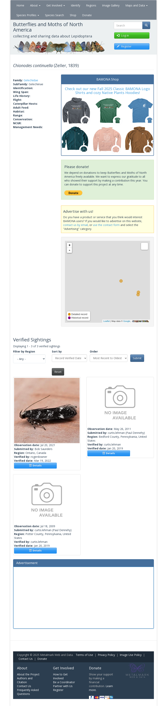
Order (94, 351)
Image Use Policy (131, 655)
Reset (58, 372)
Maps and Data (136, 5)
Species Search (54, 15)
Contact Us (26, 659)
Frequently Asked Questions (28, 692)
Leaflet (106, 321)
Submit (137, 358)
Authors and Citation (24, 680)
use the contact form (106, 225)
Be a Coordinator (64, 682)
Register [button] (124, 46)
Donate (87, 15)
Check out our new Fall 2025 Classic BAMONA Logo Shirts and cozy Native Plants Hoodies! (107, 90)
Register (58, 690)
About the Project (28, 674)
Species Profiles (27, 15)
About (35, 5)
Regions (91, 5)
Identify (75, 5)
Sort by (57, 351)
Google (126, 321)
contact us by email (75, 225)
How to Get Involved (60, 676)
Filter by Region (24, 351)
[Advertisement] (83, 597)
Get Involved (55, 5)
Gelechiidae (31, 80)
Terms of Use (84, 655)
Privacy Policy (106, 655)
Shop (73, 15)
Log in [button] (123, 35)
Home (20, 5)
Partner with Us (63, 686)
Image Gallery (110, 5)
